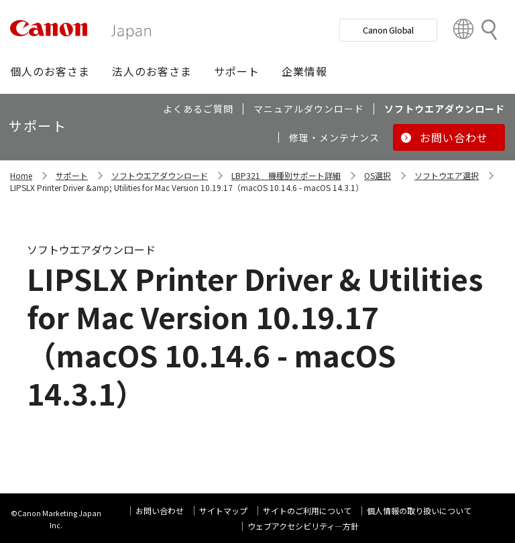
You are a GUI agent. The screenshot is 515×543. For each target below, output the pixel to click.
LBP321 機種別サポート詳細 (286, 175)
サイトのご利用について (307, 510)
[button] (50, 71)
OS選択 (377, 175)
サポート (72, 175)
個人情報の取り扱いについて (419, 510)
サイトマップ (223, 510)
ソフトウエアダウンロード (159, 175)
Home (21, 175)
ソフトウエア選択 (446, 175)
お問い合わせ (159, 510)
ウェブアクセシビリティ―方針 (303, 526)
